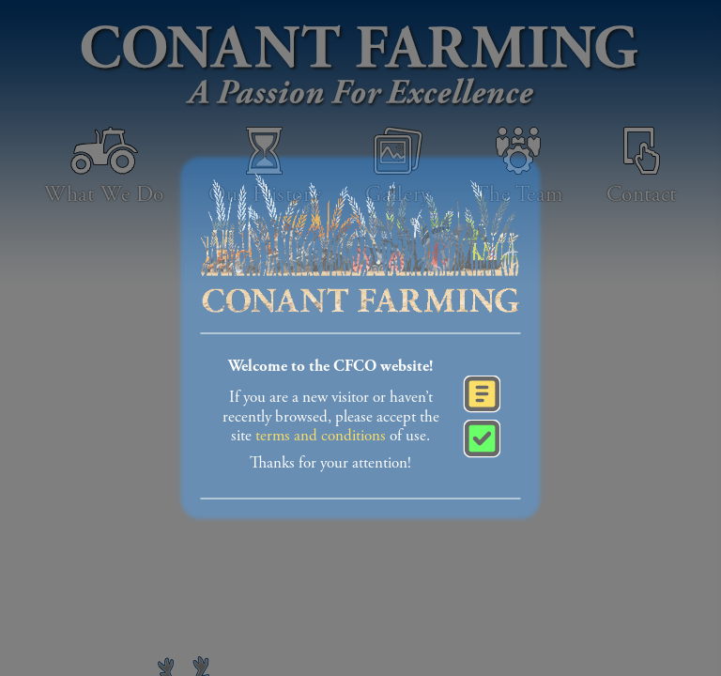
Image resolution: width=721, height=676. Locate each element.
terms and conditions (320, 436)
